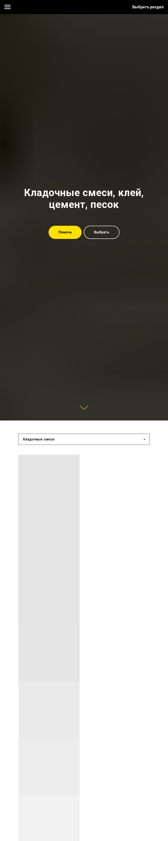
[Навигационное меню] (7, 7)
